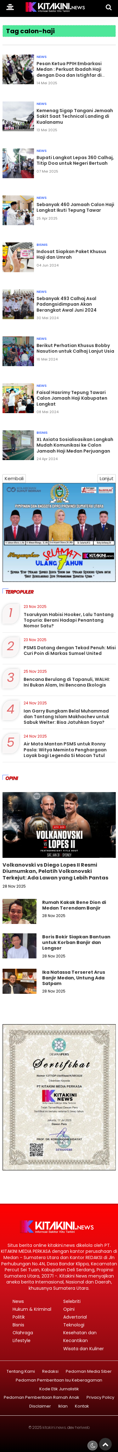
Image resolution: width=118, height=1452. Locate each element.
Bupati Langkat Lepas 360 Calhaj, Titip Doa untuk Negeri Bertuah (75, 160)
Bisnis (42, 244)
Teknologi (73, 1325)
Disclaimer (40, 1406)
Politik (19, 1317)
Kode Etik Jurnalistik (59, 1389)
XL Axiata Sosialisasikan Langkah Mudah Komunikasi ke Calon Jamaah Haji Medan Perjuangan (75, 445)
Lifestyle (22, 1340)
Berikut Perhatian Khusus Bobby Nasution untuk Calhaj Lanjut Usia (75, 348)
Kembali (14, 478)
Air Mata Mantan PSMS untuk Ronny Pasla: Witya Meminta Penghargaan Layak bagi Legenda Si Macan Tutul (65, 749)
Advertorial (75, 1317)
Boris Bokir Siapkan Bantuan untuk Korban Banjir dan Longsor (76, 942)
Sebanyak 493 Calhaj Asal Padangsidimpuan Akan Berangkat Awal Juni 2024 (67, 304)
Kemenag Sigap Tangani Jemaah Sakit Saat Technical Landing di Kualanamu (75, 116)
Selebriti (72, 1301)
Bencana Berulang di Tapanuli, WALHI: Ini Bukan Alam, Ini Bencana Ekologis (67, 682)
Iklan (63, 1406)
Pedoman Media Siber (89, 1371)
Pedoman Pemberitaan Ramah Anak (41, 1397)
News (42, 56)
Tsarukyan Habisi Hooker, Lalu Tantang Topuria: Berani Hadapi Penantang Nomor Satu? (69, 620)
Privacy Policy (100, 1397)
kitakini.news (54, 1427)
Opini (69, 1309)
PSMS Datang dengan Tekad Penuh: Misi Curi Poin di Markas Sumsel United (70, 650)
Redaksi (50, 1371)
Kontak (82, 1406)
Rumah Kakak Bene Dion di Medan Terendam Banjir (74, 905)
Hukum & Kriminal (32, 1309)
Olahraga (23, 1333)
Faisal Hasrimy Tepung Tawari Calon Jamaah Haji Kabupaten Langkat (72, 398)
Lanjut (107, 478)
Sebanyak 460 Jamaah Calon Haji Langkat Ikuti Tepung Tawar (75, 207)
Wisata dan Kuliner (83, 1349)
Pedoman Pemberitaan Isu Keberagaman (59, 1380)
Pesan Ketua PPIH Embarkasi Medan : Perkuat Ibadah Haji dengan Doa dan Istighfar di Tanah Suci (69, 72)
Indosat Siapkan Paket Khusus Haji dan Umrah (71, 254)
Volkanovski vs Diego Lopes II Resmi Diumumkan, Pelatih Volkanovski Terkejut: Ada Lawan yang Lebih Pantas (55, 871)
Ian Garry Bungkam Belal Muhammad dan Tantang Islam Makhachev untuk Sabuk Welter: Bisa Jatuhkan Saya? (66, 716)
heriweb (82, 1427)
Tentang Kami (21, 1371)
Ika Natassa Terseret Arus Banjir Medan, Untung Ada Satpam (73, 978)
